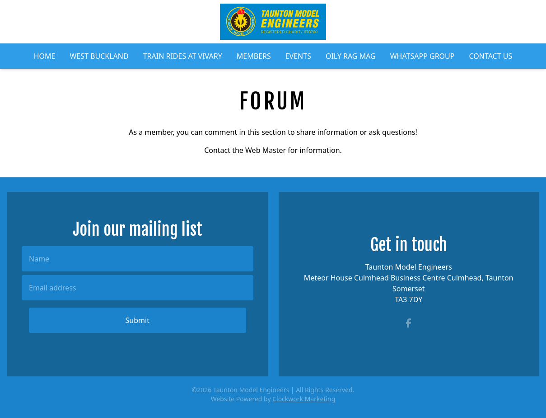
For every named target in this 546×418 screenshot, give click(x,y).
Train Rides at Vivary (182, 56)
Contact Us (490, 56)
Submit (137, 320)
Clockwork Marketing (303, 398)
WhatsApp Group (422, 56)
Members (254, 56)
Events (298, 56)
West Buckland (99, 56)
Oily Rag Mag (351, 56)
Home (45, 56)
